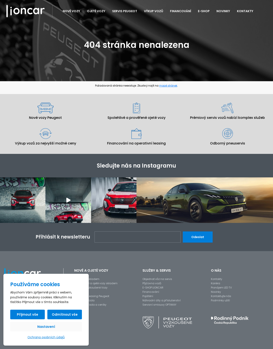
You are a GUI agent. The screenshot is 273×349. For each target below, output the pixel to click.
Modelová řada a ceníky (90, 304)
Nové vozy (71, 11)
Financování (180, 11)
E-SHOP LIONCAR (152, 287)
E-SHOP (204, 11)
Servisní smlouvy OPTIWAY (159, 304)
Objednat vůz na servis (157, 279)
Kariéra (215, 283)
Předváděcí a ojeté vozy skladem (96, 283)
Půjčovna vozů (151, 283)
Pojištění (147, 296)
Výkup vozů (153, 11)
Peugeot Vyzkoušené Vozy (90, 287)
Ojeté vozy (96, 11)
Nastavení (46, 326)
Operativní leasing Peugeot (91, 296)
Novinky (223, 11)
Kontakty (245, 11)
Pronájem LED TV (221, 287)
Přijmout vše (27, 314)
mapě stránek (168, 85)
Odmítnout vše (65, 314)
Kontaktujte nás (221, 296)
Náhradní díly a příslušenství (161, 300)
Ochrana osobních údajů (46, 337)
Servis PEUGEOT (124, 11)
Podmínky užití (220, 300)
